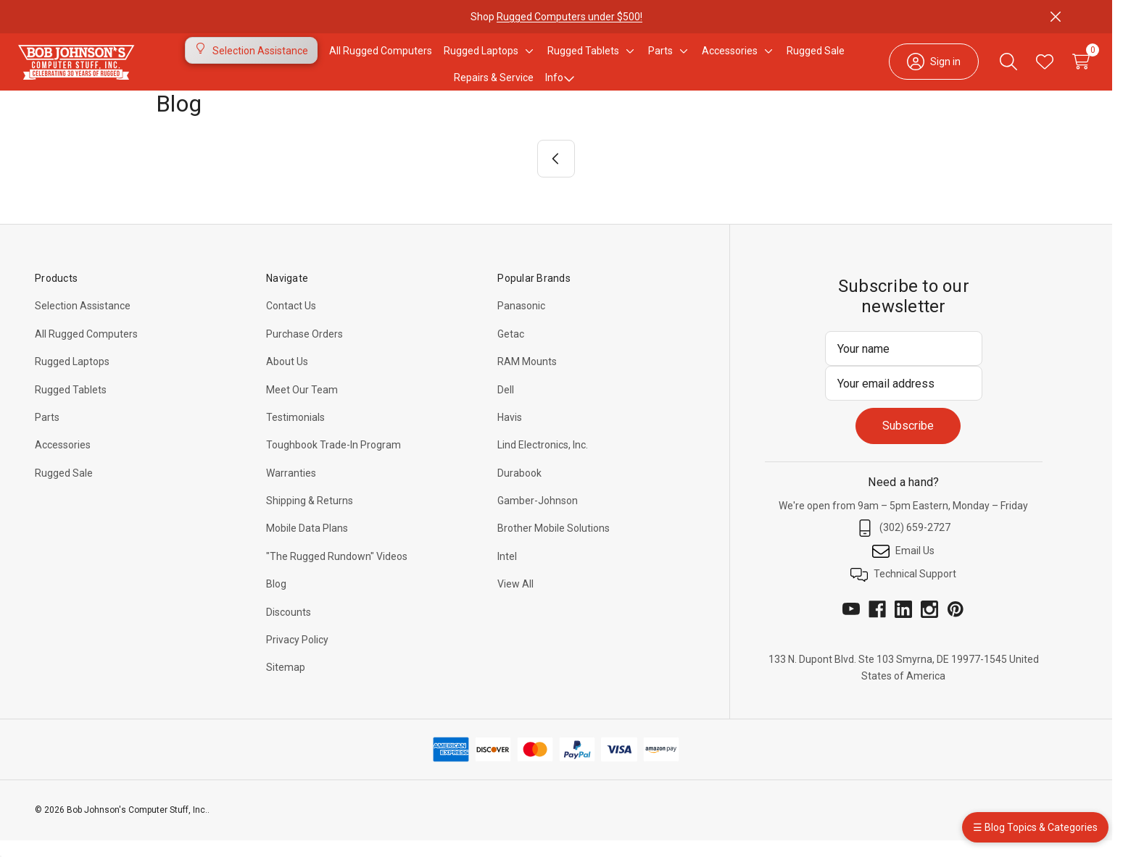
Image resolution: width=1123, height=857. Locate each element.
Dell (505, 406)
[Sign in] (912, 69)
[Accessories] (730, 58)
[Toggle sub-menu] (527, 58)
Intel (507, 573)
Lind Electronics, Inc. (542, 461)
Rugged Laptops (72, 378)
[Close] (1055, 16)
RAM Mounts (527, 378)
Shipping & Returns (309, 517)
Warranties (291, 490)
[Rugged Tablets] (583, 58)
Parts (47, 434)
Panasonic (521, 322)
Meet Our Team (302, 406)
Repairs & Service (494, 86)
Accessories (63, 461)
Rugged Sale (64, 490)
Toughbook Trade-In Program (333, 461)
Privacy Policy (297, 656)
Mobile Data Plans (307, 545)
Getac (510, 350)
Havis (509, 434)
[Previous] (556, 175)
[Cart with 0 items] (1059, 69)
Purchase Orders (304, 350)
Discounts (288, 629)
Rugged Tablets (71, 406)
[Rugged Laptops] (481, 58)
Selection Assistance (82, 322)
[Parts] (660, 58)
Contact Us (291, 322)
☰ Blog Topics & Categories (1035, 827)
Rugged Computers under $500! (569, 16)
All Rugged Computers (86, 350)
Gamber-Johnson (537, 517)
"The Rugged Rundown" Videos (336, 573)
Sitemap (285, 684)
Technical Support (903, 591)
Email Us (903, 568)
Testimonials (295, 434)
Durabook (519, 490)
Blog (276, 600)
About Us (287, 378)
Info (560, 86)
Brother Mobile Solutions (553, 545)
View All (515, 600)
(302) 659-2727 (903, 544)
